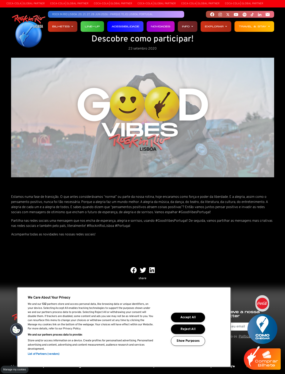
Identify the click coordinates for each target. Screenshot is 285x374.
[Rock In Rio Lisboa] (28, 31)
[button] (16, 329)
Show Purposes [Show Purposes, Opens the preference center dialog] (188, 341)
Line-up (92, 26)
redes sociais (85, 234)
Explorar (216, 26)
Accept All (188, 317)
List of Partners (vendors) (43, 354)
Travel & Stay (254, 26)
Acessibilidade (125, 26)
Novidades (160, 26)
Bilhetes (62, 26)
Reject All (188, 329)
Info (187, 26)
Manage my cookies (14, 369)
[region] (124, 327)
